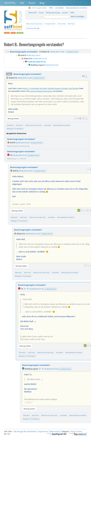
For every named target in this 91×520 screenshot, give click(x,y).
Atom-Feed (61, 24)
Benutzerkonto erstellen (62, 125)
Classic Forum (76, 431)
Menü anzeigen (77, 16)
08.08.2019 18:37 (26, 171)
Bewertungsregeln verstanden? (27, 74)
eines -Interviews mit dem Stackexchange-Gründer (51, 88)
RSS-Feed (71, 24)
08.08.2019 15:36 (25, 78)
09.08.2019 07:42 (51, 369)
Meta (9, 74)
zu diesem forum (38, 78)
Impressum (43, 431)
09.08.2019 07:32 (36, 289)
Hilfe (72, 12)
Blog (42, 2)
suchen (65, 12)
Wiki (22, 2)
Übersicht (32, 12)
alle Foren (19, 125)
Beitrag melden (13, 118)
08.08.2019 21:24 (33, 233)
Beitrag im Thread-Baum (15, 129)
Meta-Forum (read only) (34, 24)
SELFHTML (10, 2)
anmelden (47, 125)
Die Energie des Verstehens (25, 431)
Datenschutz (54, 431)
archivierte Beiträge (32, 28)
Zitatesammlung (53, 12)
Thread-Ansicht (50, 24)
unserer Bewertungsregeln (41, 91)
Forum (31, 2)
